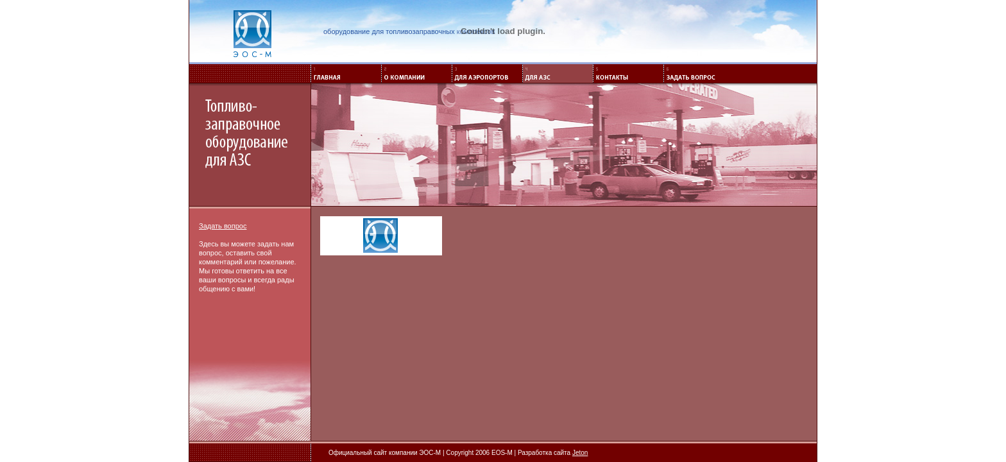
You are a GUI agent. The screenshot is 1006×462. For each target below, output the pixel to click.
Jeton (580, 452)
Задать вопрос (222, 226)
